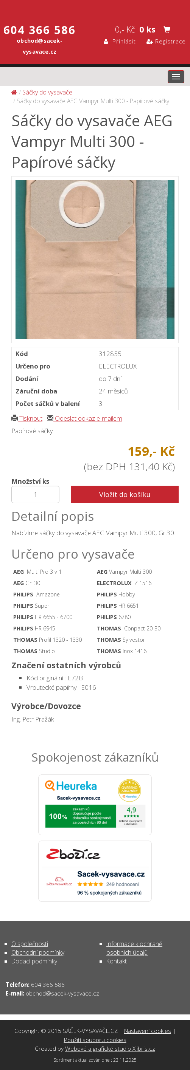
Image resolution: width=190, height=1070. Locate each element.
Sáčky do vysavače (47, 92)
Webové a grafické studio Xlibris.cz (110, 1048)
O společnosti (29, 944)
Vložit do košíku (125, 494)
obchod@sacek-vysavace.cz (62, 993)
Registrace (166, 41)
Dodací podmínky (34, 961)
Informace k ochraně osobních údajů (134, 948)
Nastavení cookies (147, 1031)
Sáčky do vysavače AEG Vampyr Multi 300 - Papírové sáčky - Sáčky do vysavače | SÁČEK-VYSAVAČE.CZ (95, 9)
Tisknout (26, 418)
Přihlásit (120, 41)
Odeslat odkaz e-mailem (84, 418)
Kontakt (116, 961)
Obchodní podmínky (37, 952)
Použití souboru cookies (95, 1040)
